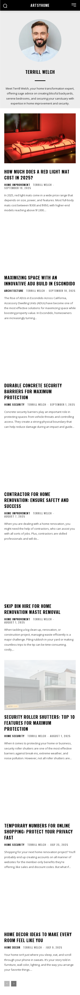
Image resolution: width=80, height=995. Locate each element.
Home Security (14, 404)
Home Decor (12, 947)
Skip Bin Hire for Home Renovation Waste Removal (32, 609)
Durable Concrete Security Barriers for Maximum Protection (33, 391)
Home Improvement (17, 185)
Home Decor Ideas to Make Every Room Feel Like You (38, 937)
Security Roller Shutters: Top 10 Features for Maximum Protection (39, 723)
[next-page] (13, 983)
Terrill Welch (42, 185)
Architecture (13, 290)
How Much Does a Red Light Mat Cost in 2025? (37, 174)
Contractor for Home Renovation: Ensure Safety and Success (36, 500)
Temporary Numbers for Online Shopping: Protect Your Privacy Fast (38, 831)
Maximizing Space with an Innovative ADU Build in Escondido (39, 280)
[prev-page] (7, 983)
